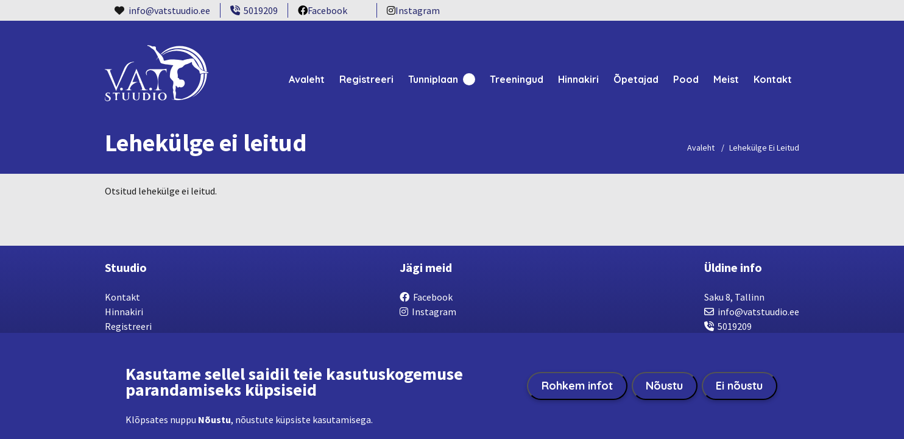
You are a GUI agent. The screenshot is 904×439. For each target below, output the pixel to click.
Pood (686, 79)
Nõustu (664, 386)
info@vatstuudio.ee (169, 10)
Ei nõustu (739, 386)
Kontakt (773, 79)
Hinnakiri (578, 79)
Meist (726, 79)
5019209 (254, 10)
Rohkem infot (577, 386)
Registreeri (366, 79)
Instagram (413, 11)
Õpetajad (636, 79)
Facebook (322, 11)
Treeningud (516, 79)
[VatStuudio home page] (156, 84)
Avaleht (307, 79)
